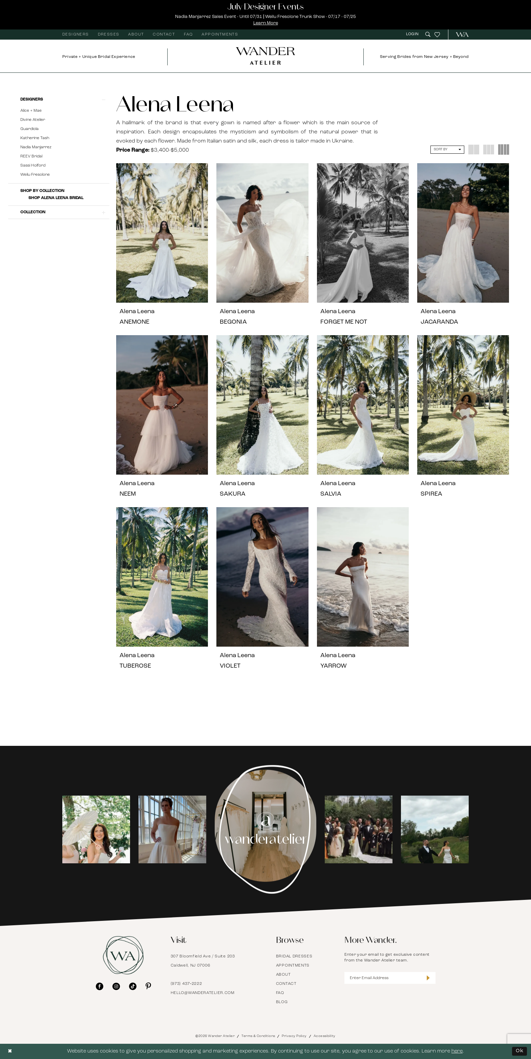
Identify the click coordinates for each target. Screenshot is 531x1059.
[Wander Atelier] (459, 34)
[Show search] (427, 34)
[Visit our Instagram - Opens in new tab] (116, 986)
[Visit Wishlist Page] (437, 34)
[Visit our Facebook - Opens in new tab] (99, 986)
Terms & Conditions (258, 1036)
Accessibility (325, 1036)
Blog (282, 1002)
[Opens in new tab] (96, 829)
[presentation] (162, 233)
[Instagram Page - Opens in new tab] (265, 829)
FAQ (280, 993)
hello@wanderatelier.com (203, 993)
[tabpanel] (96, 829)
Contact (286, 984)
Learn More (265, 23)
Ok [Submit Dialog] (520, 1051)
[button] (413, 34)
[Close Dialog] (10, 1051)
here (457, 1051)
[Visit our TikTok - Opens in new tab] (133, 986)
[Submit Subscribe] (428, 978)
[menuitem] (75, 35)
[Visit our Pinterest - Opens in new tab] (148, 986)
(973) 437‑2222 (186, 984)
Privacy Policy (294, 1036)
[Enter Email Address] (390, 978)
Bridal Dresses (294, 956)
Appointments (293, 966)
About (283, 975)
